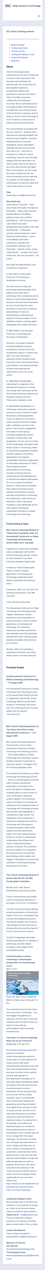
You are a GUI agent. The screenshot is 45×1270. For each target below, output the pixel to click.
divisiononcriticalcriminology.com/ (20, 1249)
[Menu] (39, 16)
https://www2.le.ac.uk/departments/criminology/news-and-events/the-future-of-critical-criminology (22, 1186)
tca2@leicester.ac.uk (27, 195)
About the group (17, 45)
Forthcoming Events (19, 48)
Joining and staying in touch (22, 54)
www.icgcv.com (29, 655)
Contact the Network (19, 57)
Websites (15, 61)
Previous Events (18, 51)
